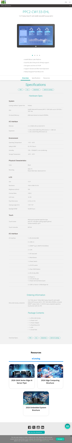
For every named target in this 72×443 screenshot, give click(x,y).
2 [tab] (35, 55)
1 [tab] (32, 55)
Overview (25, 78)
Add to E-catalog (48, 89)
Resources (46, 78)
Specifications (36, 78)
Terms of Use (45, 440)
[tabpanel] (36, 37)
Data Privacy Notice (34, 440)
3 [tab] (37, 55)
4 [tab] (39, 55)
